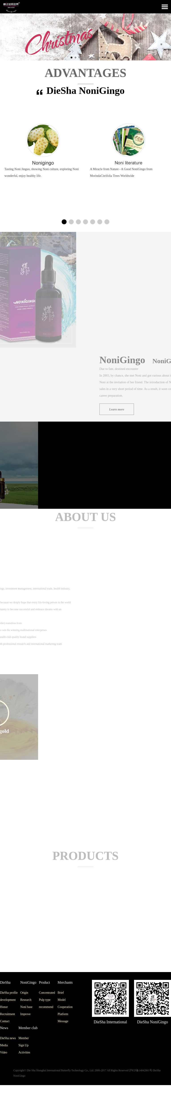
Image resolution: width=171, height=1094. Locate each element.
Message (63, 1028)
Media (4, 1052)
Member (23, 1045)
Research (25, 1006)
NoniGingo (28, 989)
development (8, 1006)
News (4, 1034)
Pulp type (44, 1006)
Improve (25, 1020)
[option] (117, 151)
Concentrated (47, 999)
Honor (4, 1013)
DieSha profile (9, 999)
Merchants (65, 989)
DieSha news (8, 1045)
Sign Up (23, 1052)
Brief (61, 999)
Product (44, 989)
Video (3, 1059)
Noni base (26, 1013)
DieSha (5, 989)
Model (62, 1006)
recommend (46, 1013)
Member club (28, 1034)
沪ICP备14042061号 (141, 1077)
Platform (63, 1020)
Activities (24, 1059)
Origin (24, 999)
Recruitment (7, 1020)
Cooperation (65, 1013)
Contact (4, 1028)
